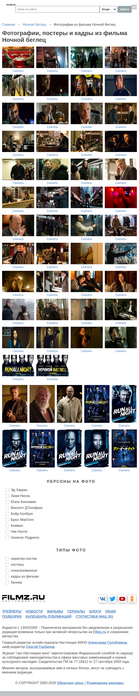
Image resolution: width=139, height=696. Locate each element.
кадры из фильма (25, 576)
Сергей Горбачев (40, 647)
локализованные (24, 570)
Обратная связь (70, 683)
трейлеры (11, 611)
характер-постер (24, 558)
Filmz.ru (99, 632)
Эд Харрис (19, 490)
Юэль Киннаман (23, 502)
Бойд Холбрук (22, 514)
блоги (95, 611)
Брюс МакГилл (22, 519)
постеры (17, 564)
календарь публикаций (49, 616)
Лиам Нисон (20, 496)
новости (34, 611)
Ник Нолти (19, 531)
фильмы (55, 611)
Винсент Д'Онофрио (27, 508)
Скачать (18, 70)
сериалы (76, 611)
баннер (16, 582)
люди (110, 611)
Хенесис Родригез (25, 537)
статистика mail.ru (94, 616)
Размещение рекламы (105, 683)
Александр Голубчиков (107, 642)
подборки (11, 616)
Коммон (17, 525)
